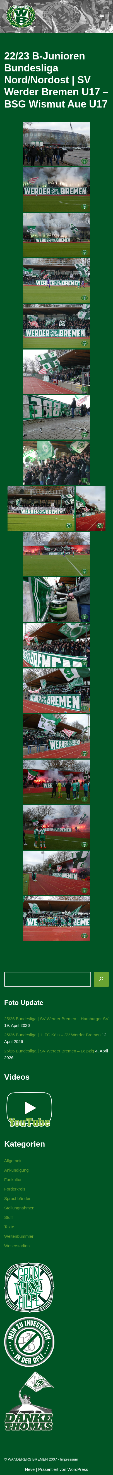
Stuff (8, 1217)
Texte (9, 1226)
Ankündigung (16, 1170)
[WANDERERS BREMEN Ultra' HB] (21, 16)
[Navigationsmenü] (102, 16)
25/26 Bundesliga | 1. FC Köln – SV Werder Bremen (52, 1034)
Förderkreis (14, 1189)
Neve (30, 1469)
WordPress (78, 1469)
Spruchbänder (17, 1198)
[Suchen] (101, 979)
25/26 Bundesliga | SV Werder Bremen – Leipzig (49, 1051)
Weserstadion (17, 1245)
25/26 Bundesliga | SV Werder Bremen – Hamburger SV (56, 1018)
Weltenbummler (18, 1236)
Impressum (69, 1459)
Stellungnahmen (19, 1208)
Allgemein (13, 1160)
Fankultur (13, 1179)
